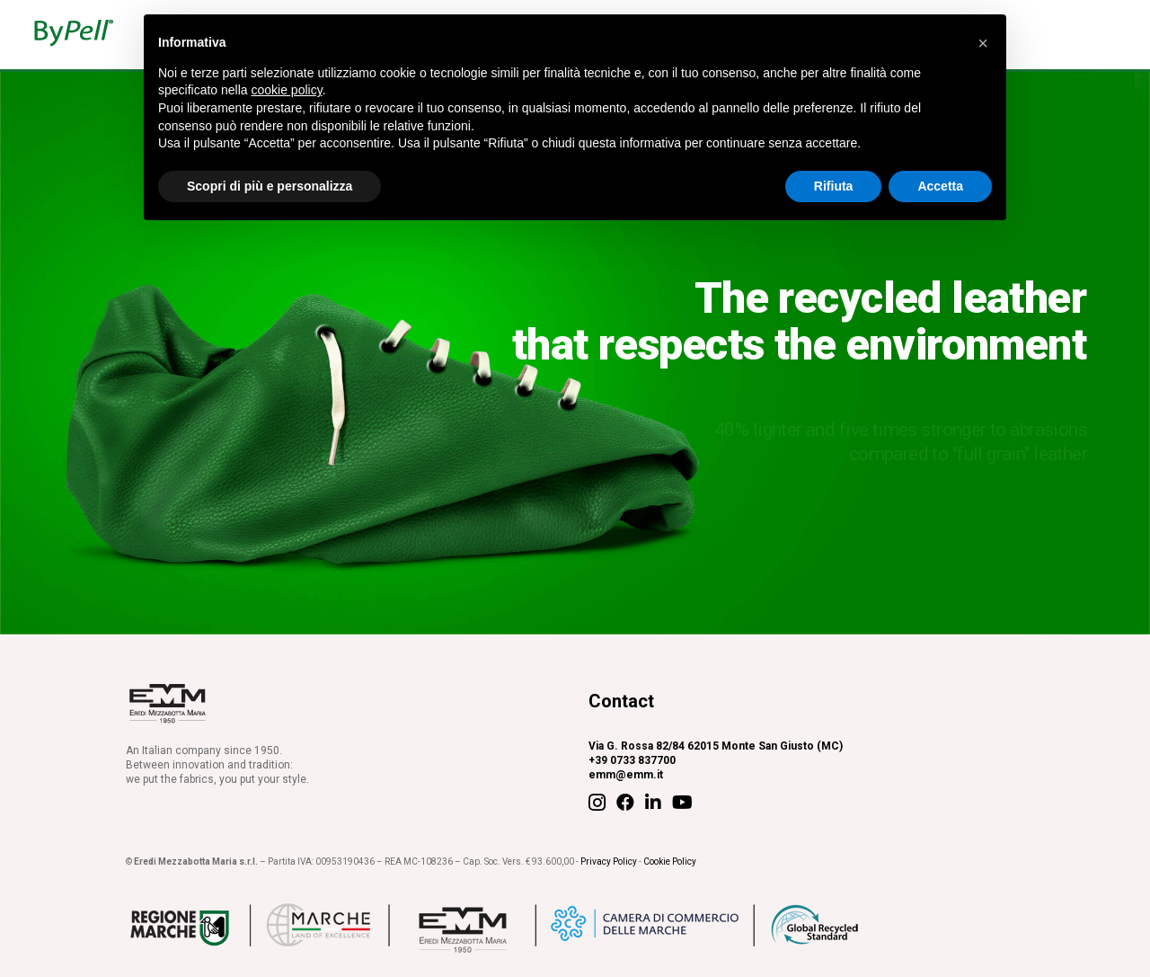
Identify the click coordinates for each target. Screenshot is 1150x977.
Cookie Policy (669, 861)
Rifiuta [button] (834, 186)
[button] (983, 43)
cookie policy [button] (287, 90)
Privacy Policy (608, 861)
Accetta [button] (940, 186)
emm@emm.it (625, 774)
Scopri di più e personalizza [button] (269, 186)
